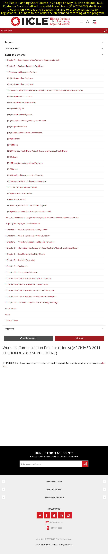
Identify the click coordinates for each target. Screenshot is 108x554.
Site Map (39, 544)
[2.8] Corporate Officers (17, 126)
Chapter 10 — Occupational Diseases (22, 272)
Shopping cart (94, 22)
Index (7, 314)
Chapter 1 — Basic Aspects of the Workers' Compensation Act (33, 60)
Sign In (47, 544)
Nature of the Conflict (16, 199)
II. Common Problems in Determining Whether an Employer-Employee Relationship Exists (45, 90)
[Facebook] (47, 515)
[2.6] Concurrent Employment (19, 114)
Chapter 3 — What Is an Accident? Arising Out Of (27, 229)
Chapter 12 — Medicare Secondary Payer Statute (28, 284)
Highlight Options (29, 338)
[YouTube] (54, 515)
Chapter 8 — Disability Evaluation (21, 260)
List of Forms (10, 308)
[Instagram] (68, 515)
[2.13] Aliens (12, 157)
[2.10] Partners (13, 138)
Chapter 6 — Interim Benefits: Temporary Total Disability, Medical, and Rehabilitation (42, 248)
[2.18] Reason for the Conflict (19, 193)
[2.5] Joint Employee (15, 108)
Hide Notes (79, 338)
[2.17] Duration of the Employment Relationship (27, 181)
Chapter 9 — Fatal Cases (17, 266)
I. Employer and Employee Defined (22, 72)
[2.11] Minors (12, 145)
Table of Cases (11, 320)
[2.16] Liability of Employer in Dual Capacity (25, 175)
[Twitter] (40, 515)
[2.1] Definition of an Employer (20, 78)
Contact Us (55, 544)
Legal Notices (67, 544)
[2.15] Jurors (12, 169)
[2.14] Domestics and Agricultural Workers (25, 163)
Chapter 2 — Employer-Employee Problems (25, 66)
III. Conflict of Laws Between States (22, 187)
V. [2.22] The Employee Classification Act (23, 223)
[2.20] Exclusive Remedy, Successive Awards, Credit (29, 211)
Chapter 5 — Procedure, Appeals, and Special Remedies (30, 242)
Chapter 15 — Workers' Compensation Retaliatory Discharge (32, 302)
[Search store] (51, 30)
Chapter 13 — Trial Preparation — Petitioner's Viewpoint (30, 290)
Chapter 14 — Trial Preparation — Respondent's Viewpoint (32, 296)
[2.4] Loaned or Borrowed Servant (21, 102)
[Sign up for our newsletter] (51, 464)
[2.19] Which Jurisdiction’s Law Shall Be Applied (26, 205)
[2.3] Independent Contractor (19, 96)
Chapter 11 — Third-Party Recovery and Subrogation (29, 278)
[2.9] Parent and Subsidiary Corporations (24, 132)
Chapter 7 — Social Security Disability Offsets (26, 254)
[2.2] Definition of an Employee (20, 84)
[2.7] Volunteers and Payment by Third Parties (26, 120)
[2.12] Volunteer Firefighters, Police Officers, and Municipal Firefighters (37, 151)
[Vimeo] (61, 515)
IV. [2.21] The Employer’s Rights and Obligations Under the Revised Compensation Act (42, 217)
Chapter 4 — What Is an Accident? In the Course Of (28, 235)
